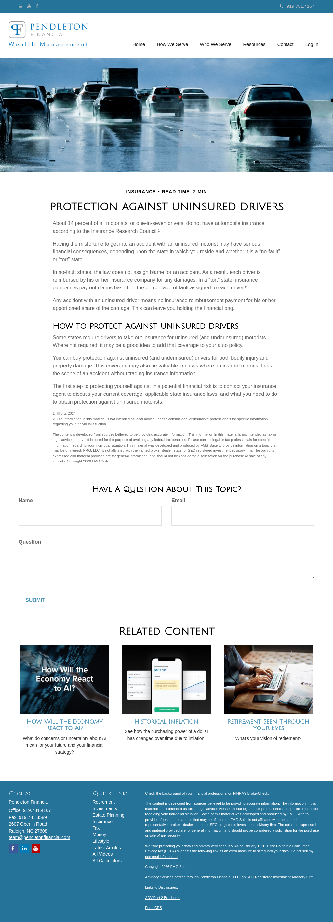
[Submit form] (35, 600)
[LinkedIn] (20, 6)
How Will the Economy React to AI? (65, 725)
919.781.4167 (297, 6)
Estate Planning (109, 815)
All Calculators (107, 860)
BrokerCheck (257, 793)
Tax (96, 828)
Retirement (104, 802)
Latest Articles (107, 847)
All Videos (103, 854)
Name (26, 500)
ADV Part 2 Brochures (162, 898)
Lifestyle (101, 841)
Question (30, 542)
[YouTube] (29, 6)
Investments (105, 808)
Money (99, 834)
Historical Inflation (166, 721)
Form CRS (153, 908)
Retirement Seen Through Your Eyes (268, 725)
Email (178, 500)
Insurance (103, 821)
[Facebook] (37, 6)
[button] (173, 35)
